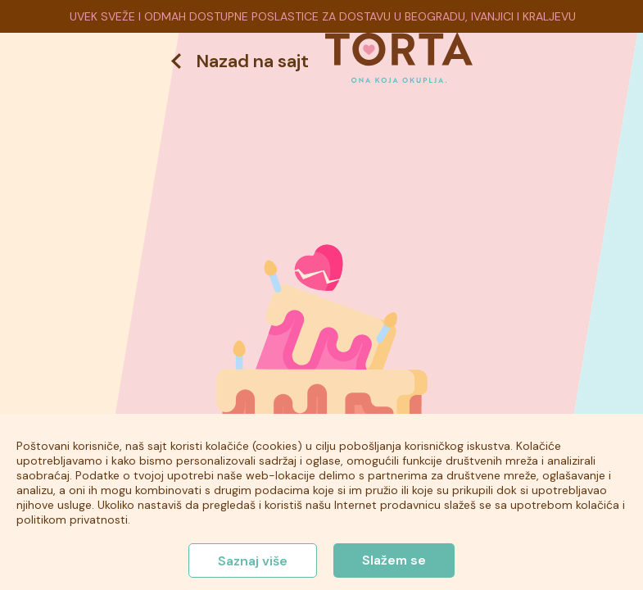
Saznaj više (253, 561)
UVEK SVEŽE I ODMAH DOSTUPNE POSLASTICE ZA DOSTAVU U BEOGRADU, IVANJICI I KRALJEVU (323, 16)
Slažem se (394, 560)
